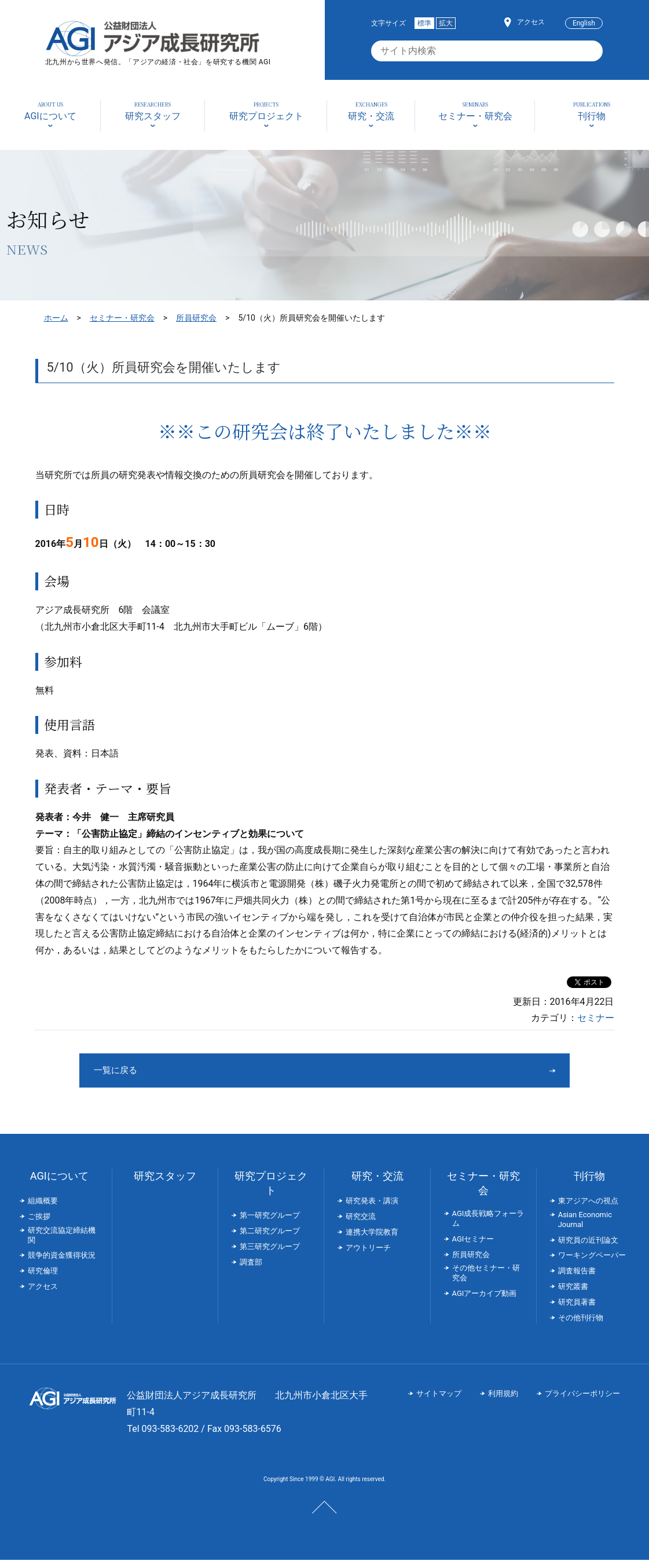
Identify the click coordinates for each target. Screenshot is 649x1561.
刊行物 (589, 1177)
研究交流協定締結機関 (62, 1236)
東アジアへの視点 (588, 1202)
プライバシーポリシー (582, 1394)
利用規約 (503, 1394)
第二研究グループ (270, 1232)
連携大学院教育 (372, 1233)
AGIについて (59, 1177)
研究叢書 (573, 1287)
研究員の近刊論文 (588, 1241)
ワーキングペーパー (592, 1256)
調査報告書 (577, 1272)
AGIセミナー (473, 1240)
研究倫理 (43, 1272)
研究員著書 (577, 1303)
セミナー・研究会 (122, 317)
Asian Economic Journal (585, 1220)
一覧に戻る (281, 1070)
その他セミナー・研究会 (486, 1274)
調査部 (251, 1263)
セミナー (595, 1017)
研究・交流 (377, 1177)
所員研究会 (196, 317)
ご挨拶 (39, 1217)
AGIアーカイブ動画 (484, 1294)
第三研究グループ (270, 1247)
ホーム (56, 317)
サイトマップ (438, 1394)
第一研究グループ (270, 1216)
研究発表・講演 (372, 1202)
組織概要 (43, 1202)
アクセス (531, 22)
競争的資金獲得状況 (62, 1256)
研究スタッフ (165, 1177)
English (584, 23)
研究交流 (361, 1217)
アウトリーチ (368, 1248)
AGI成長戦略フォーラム (488, 1219)
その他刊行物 (580, 1318)
